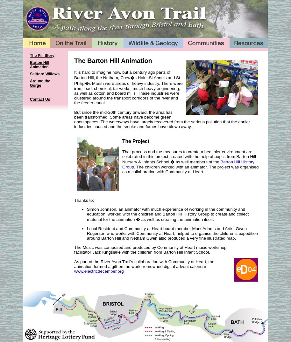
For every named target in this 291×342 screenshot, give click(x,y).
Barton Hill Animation (39, 64)
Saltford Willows (45, 74)
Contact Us (40, 99)
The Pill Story (42, 55)
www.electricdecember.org (99, 271)
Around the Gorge (40, 83)
